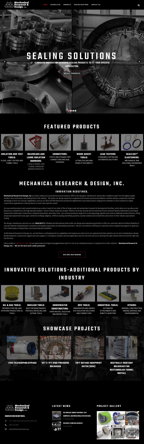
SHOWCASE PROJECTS (72, 329)
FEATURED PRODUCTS (72, 127)
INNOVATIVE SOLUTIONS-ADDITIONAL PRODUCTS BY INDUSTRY (72, 274)
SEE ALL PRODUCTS (72, 73)
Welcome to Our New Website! (73, 423)
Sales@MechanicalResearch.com (19, 429)
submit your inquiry (23, 243)
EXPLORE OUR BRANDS (72, 255)
